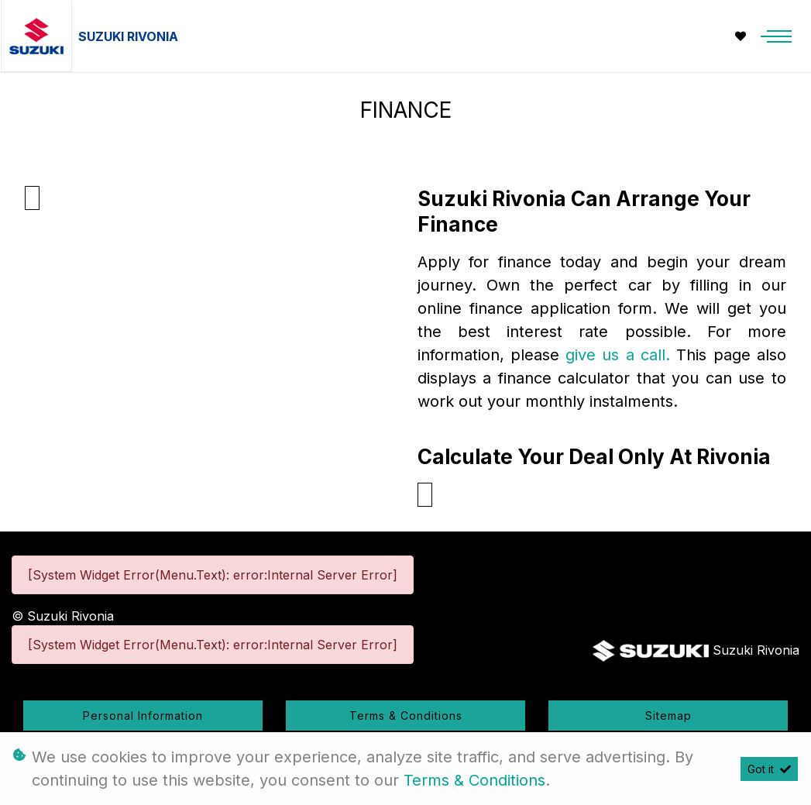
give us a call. (620, 355)
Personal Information (143, 715)
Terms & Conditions (405, 715)
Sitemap (668, 715)
